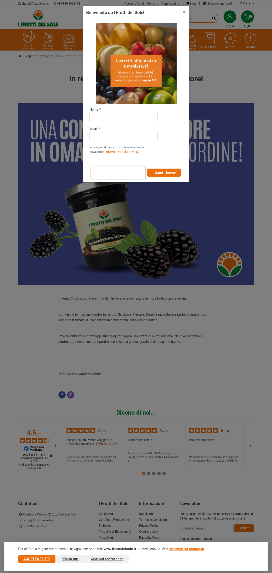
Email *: (95, 129)
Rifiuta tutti (70, 559)
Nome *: (95, 109)
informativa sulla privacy (122, 151)
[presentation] (118, 172)
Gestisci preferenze (107, 559)
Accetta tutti (36, 559)
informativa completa (186, 549)
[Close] (184, 12)
